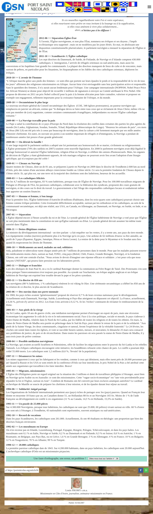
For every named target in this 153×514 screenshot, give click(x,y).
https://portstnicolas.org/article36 (21, 470)
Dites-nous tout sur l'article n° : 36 (103, 458)
